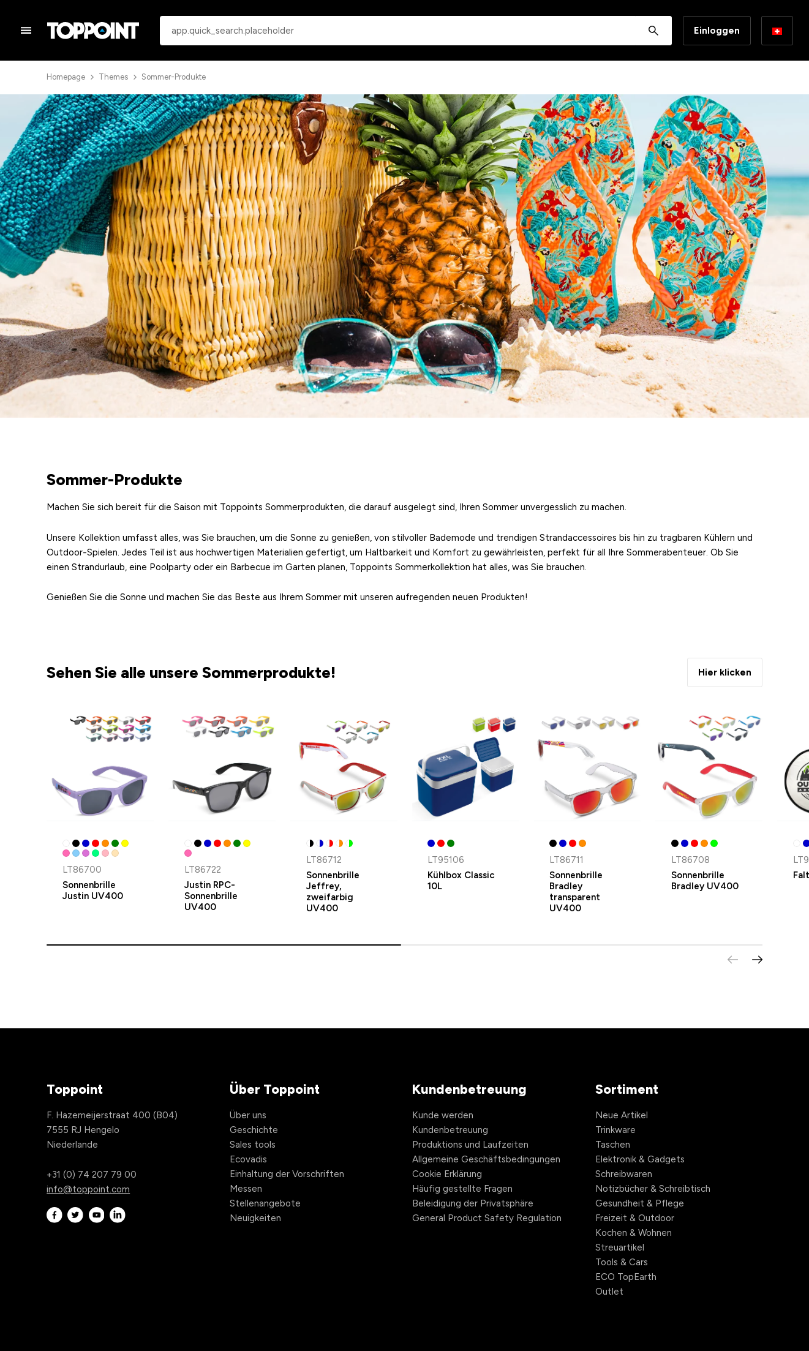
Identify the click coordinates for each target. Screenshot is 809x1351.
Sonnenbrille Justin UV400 (92, 890)
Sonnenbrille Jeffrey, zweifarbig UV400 (332, 892)
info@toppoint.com (88, 1189)
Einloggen (717, 30)
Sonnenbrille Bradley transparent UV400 (576, 892)
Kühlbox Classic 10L (461, 881)
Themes (113, 76)
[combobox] (416, 30)
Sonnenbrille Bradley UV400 (705, 881)
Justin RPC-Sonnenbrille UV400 (211, 896)
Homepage (66, 76)
